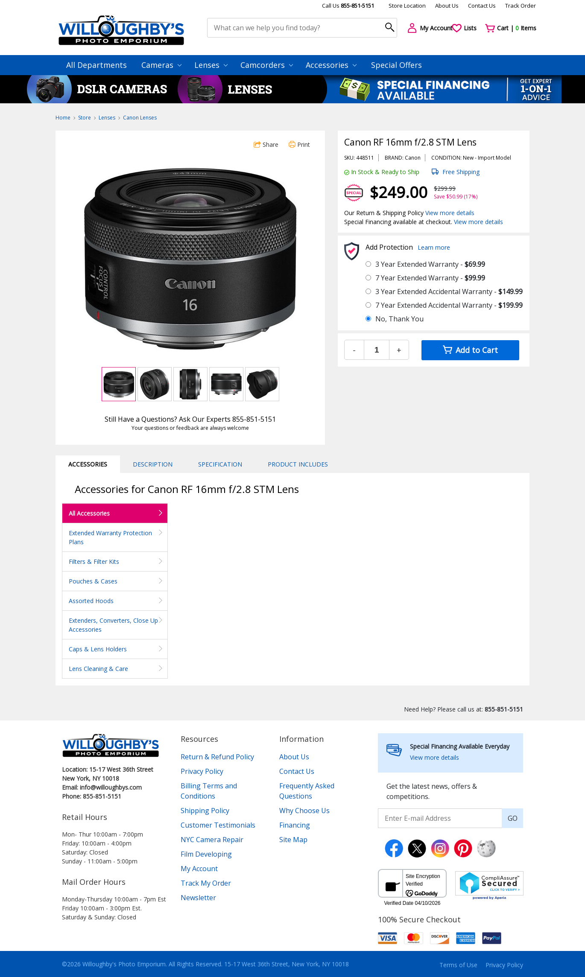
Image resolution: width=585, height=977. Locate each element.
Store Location (407, 5)
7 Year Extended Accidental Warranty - (449, 305)
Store (84, 117)
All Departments (96, 65)
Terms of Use (458, 965)
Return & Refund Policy (217, 756)
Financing (294, 825)
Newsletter (198, 897)
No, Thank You (399, 319)
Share (266, 144)
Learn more (434, 247)
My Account (199, 868)
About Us (447, 5)
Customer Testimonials (218, 825)
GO (513, 818)
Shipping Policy (205, 810)
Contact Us (482, 5)
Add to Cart (470, 350)
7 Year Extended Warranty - (430, 278)
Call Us (348, 5)
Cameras (161, 65)
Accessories (331, 65)
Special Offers (396, 65)
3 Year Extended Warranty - (430, 264)
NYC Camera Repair (212, 839)
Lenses (211, 65)
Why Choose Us (304, 810)
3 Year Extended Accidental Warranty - (449, 291)
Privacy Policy (202, 771)
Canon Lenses (140, 117)
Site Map (293, 839)
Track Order (520, 5)
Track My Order (206, 883)
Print (299, 144)
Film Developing (206, 854)
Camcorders (266, 65)
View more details (449, 213)
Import (486, 157)
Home (63, 117)
